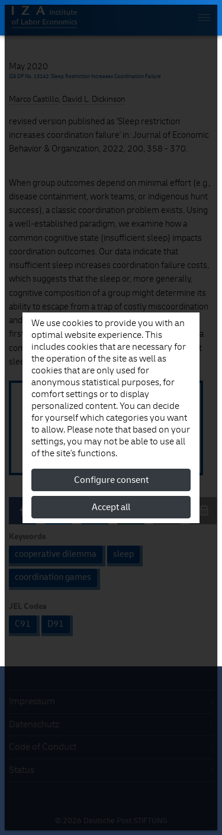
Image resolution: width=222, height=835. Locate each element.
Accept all (111, 507)
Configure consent (111, 480)
